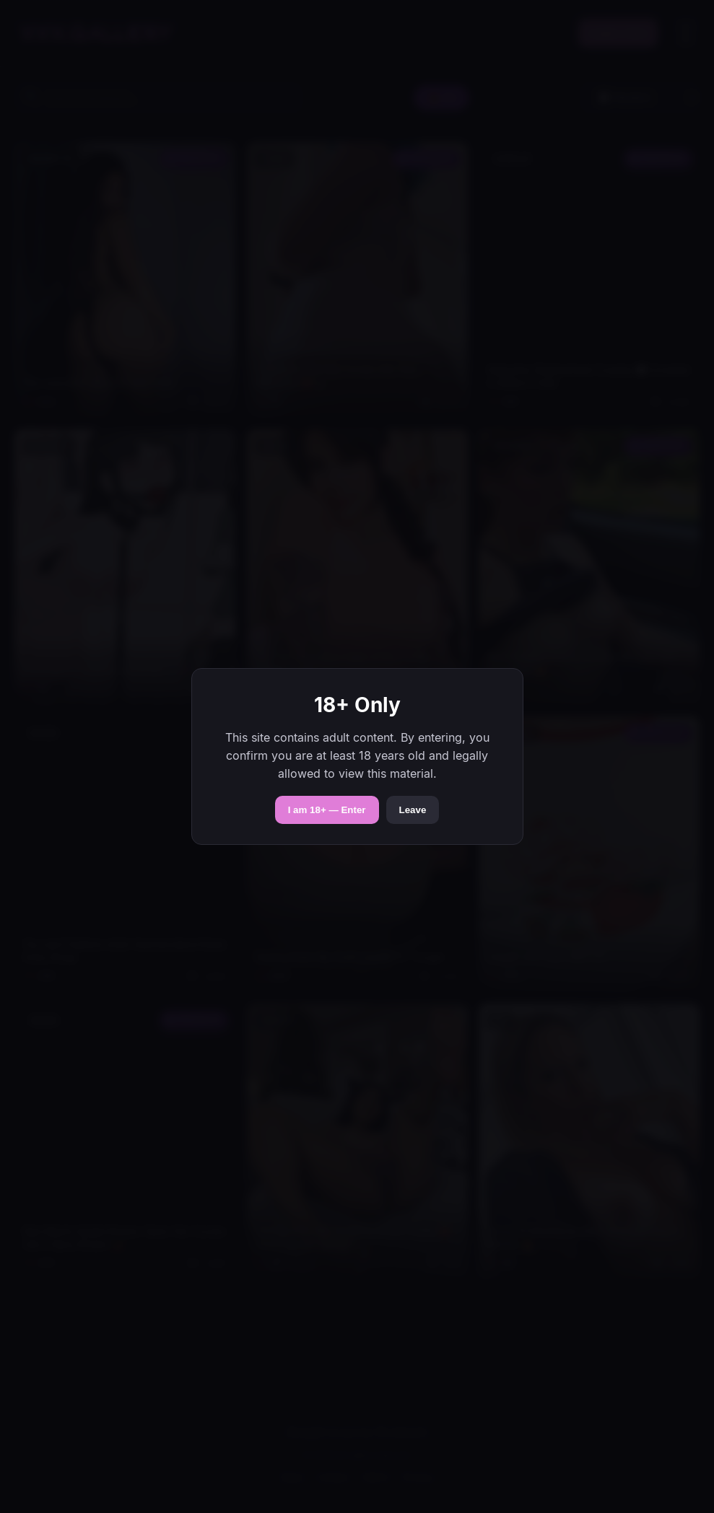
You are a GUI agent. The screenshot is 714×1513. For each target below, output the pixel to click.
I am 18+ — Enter (327, 809)
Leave (413, 809)
